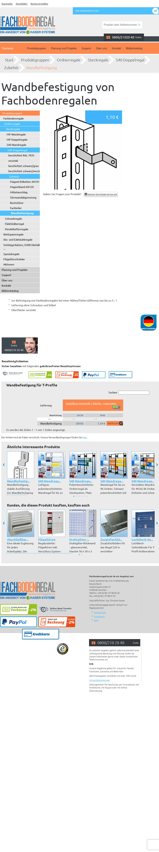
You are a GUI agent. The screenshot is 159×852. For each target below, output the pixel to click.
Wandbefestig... (18, 481)
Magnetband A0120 (22, 186)
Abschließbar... (17, 539)
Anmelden (21, 3)
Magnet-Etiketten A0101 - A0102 (30, 181)
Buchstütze (16, 202)
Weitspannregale (13, 234)
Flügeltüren (47, 539)
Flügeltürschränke (14, 259)
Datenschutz (100, 612)
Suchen (128, 392)
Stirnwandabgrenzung (23, 197)
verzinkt (13, 160)
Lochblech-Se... (142, 539)
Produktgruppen (36, 48)
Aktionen (8, 264)
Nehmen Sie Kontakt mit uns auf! (101, 194)
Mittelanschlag (18, 192)
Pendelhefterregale (16, 229)
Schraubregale (13, 218)
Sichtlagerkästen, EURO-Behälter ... (23, 246)
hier (85, 437)
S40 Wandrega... (49, 481)
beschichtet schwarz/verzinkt (25, 171)
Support (86, 48)
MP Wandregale (16, 134)
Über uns (101, 48)
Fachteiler (16, 208)
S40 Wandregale (16, 144)
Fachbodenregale (13, 118)
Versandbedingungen (99, 680)
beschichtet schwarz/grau (23, 165)
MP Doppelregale (17, 139)
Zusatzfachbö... (111, 539)
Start (9, 60)
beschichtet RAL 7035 (21, 155)
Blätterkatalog (134, 48)
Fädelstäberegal (14, 223)
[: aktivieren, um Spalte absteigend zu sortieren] (50, 419)
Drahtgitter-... (79, 539)
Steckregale (98, 60)
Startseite (7, 3)
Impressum (99, 616)
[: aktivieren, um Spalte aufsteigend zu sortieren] (74, 419)
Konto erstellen (39, 3)
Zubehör (11, 67)
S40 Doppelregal (130, 60)
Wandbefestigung (41, 67)
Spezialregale (11, 254)
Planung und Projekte (63, 48)
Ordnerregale (69, 60)
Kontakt (116, 48)
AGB (96, 620)
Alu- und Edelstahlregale (17, 239)
